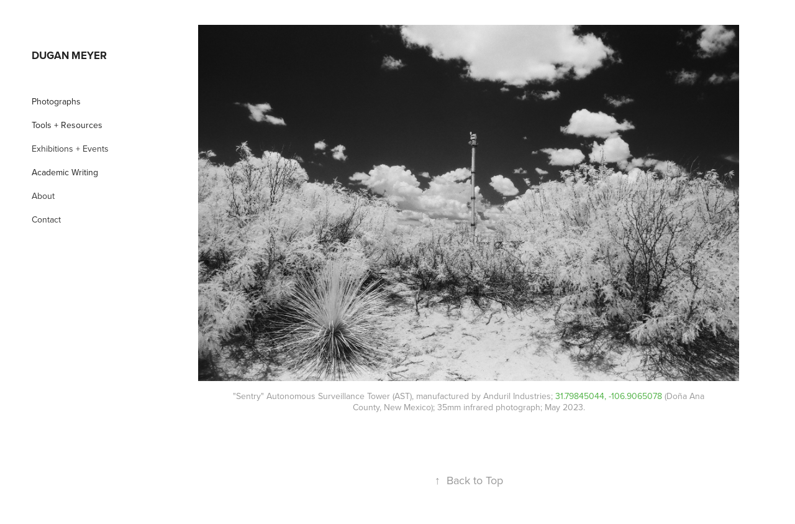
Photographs (56, 101)
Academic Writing (65, 172)
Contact (46, 219)
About (43, 196)
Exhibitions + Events (70, 148)
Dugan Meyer (69, 55)
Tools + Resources (67, 125)
